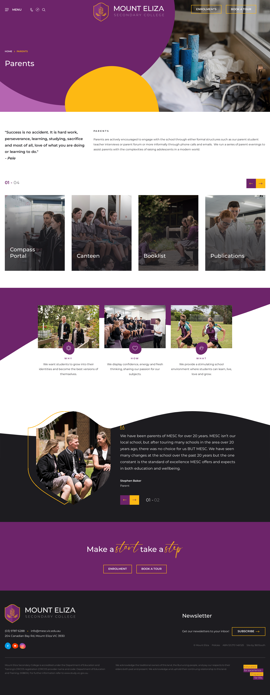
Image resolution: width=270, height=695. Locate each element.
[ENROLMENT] (206, 9)
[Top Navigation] (13, 10)
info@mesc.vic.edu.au (46, 631)
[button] (251, 183)
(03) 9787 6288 (15, 631)
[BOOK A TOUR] (241, 9)
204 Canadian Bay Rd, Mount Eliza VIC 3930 (35, 636)
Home (8, 51)
